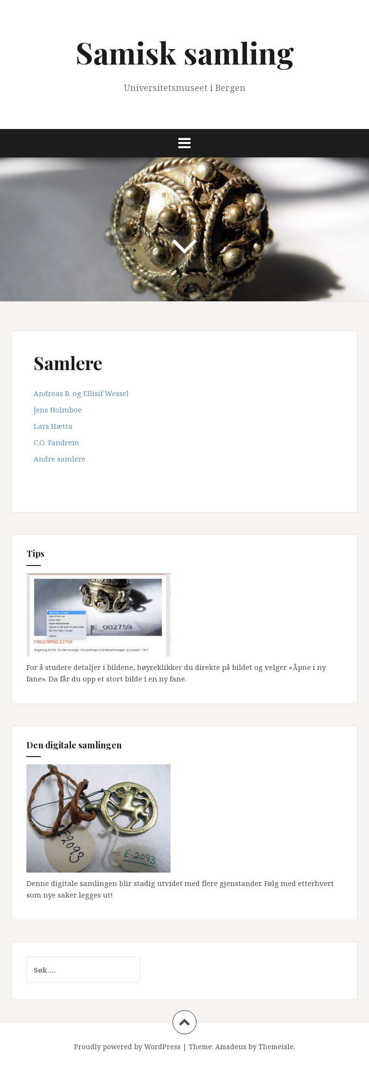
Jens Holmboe (58, 409)
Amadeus (230, 1046)
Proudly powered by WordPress (127, 1046)
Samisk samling (184, 52)
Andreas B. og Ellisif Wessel (81, 393)
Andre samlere (60, 458)
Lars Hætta (53, 426)
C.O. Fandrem (56, 442)
